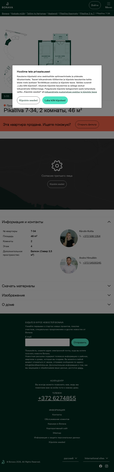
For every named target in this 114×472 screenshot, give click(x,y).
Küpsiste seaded (28, 100)
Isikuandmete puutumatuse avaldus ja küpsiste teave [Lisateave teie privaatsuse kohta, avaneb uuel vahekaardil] (71, 91)
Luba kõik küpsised (55, 100)
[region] (57, 86)
